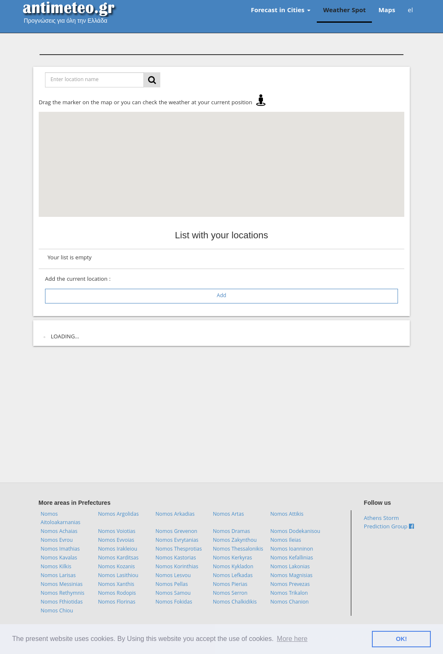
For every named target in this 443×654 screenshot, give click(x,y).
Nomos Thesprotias (178, 549)
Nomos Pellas (171, 584)
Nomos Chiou (57, 611)
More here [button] (292, 638)
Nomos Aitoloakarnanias (61, 518)
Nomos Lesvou (173, 576)
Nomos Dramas (231, 531)
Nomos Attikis (286, 514)
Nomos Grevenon (176, 531)
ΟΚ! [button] (401, 639)
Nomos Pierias (230, 584)
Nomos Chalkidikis (235, 602)
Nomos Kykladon (233, 567)
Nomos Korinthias (176, 567)
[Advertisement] (221, 415)
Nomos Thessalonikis (238, 549)
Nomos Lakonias (290, 567)
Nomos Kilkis (56, 567)
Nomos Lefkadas (233, 576)
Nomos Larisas (58, 576)
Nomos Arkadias (174, 514)
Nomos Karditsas (118, 558)
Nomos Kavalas (59, 558)
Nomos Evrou (57, 540)
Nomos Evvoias (116, 540)
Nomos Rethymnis (63, 593)
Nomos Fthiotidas (62, 602)
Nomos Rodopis (117, 593)
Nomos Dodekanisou (295, 531)
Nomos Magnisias (291, 576)
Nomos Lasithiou (118, 576)
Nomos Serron (230, 593)
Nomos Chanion (289, 602)
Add (221, 296)
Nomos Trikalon (289, 593)
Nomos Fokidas (173, 602)
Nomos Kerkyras (232, 558)
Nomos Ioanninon (291, 549)
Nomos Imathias (60, 549)
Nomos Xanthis (116, 584)
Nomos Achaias (59, 531)
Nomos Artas (228, 514)
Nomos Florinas (116, 602)
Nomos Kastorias (175, 558)
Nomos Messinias (62, 584)
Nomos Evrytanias (176, 540)
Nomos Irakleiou (117, 549)
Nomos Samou (173, 593)
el (410, 10)
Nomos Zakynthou (235, 540)
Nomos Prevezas (290, 584)
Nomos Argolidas (118, 514)
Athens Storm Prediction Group (389, 523)
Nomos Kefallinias (291, 558)
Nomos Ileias (285, 540)
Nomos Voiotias (116, 531)
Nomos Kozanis (116, 567)
